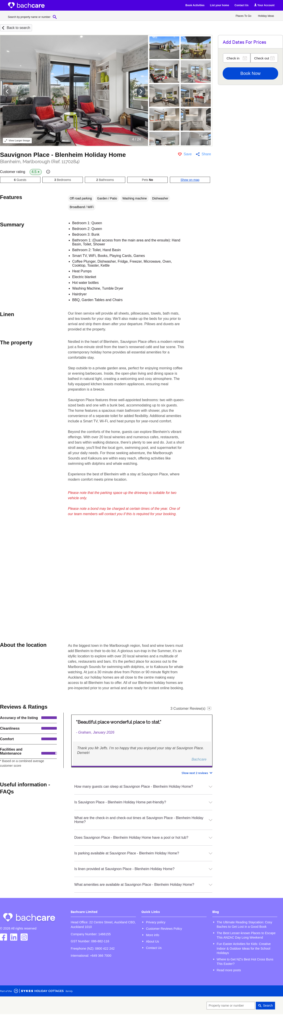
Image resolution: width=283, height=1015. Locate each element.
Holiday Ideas (266, 15)
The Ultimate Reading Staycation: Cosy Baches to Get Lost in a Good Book (244, 924)
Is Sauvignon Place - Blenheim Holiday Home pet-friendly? (143, 802)
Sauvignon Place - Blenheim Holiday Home (63, 154)
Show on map (189, 180)
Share (206, 154)
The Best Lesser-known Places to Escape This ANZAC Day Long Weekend (246, 935)
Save (188, 154)
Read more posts (229, 970)
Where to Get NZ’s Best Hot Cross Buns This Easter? (245, 962)
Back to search (18, 28)
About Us (152, 941)
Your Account (264, 5)
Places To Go (243, 15)
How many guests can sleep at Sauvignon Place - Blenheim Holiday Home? (143, 786)
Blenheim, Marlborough (40, 161)
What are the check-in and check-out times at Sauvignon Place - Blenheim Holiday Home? (143, 820)
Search (268, 1005)
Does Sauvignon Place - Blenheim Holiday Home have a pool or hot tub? (143, 837)
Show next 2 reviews (195, 773)
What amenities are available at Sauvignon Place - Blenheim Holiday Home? (143, 884)
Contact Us (242, 5)
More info (152, 935)
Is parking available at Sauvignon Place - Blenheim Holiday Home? (143, 853)
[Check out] (264, 58)
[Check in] (236, 58)
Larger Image (17, 140)
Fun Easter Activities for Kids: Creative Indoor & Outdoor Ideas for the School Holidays (244, 948)
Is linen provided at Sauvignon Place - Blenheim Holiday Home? (143, 869)
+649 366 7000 (100, 955)
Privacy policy (155, 922)
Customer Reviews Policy (164, 928)
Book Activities (194, 5)
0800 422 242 (105, 948)
